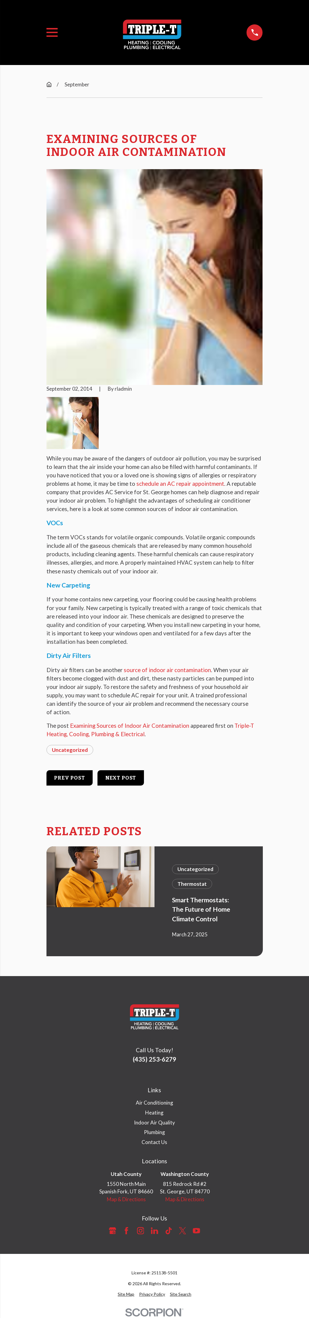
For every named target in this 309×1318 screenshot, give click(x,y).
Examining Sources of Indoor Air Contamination (129, 725)
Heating (154, 1112)
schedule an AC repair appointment (180, 483)
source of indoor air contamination (167, 670)
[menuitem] (126, 1294)
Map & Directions (126, 1199)
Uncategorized (70, 750)
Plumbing (154, 1132)
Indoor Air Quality (154, 1122)
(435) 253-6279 (154, 1059)
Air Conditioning (154, 1102)
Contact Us (154, 1142)
